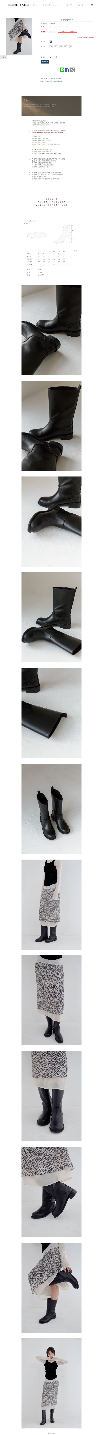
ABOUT (69, 5)
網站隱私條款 (51, 1433)
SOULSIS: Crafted (30, 5)
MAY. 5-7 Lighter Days (51, 5)
